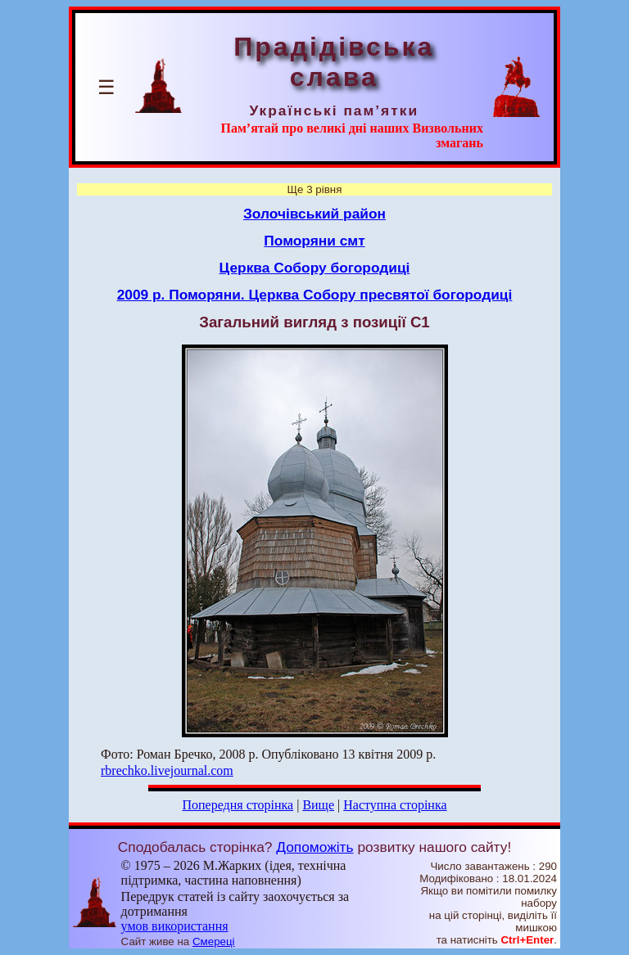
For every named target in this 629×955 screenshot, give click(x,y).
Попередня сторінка (237, 805)
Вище (318, 805)
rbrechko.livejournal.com (167, 770)
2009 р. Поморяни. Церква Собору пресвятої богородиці (315, 294)
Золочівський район (314, 213)
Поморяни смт (314, 240)
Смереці (213, 941)
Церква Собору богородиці (314, 267)
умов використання (175, 926)
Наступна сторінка (394, 805)
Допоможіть (314, 847)
